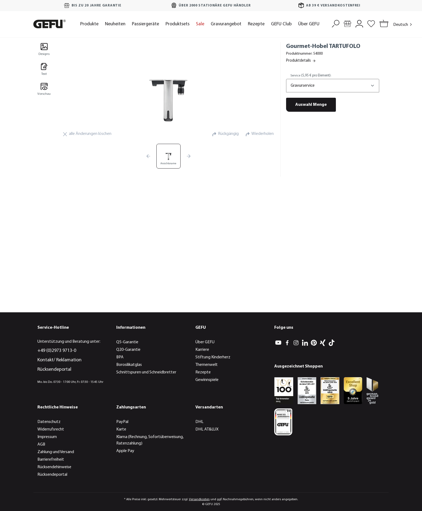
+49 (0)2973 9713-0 (56, 350)
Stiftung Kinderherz (212, 357)
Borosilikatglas (129, 365)
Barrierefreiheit (50, 459)
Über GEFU (204, 342)
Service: (310, 75)
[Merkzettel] (371, 23)
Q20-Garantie (128, 350)
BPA (120, 357)
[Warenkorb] (383, 24)
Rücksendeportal (54, 369)
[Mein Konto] (359, 23)
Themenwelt (206, 365)
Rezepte (203, 372)
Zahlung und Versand (55, 452)
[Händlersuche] (347, 23)
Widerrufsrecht (50, 429)
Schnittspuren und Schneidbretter (146, 372)
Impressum (47, 437)
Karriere (202, 350)
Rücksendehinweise (54, 467)
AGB (41, 444)
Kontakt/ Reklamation (59, 360)
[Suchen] (336, 23)
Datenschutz (49, 422)
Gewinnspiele (207, 380)
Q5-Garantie (127, 342)
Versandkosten (199, 499)
